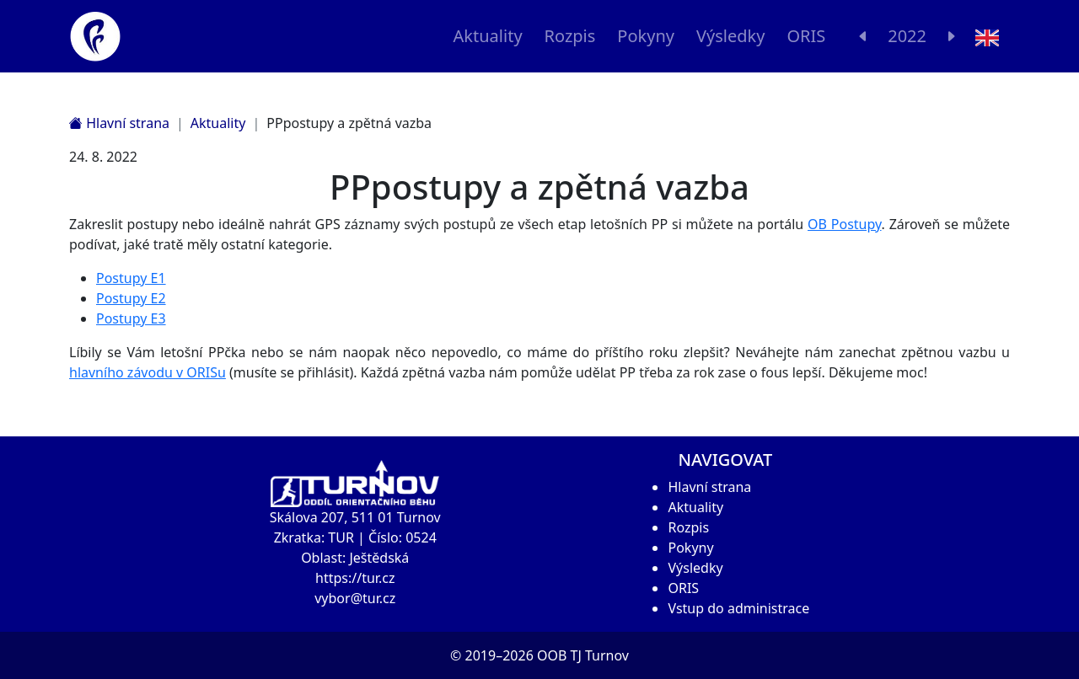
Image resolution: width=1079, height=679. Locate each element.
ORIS (805, 35)
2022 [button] (907, 35)
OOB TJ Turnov (583, 655)
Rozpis (570, 35)
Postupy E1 (131, 278)
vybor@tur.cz (354, 598)
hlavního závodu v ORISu (147, 372)
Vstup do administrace (738, 608)
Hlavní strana (119, 123)
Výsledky (730, 35)
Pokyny (645, 35)
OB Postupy (844, 224)
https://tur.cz (355, 578)
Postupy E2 (131, 298)
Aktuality (488, 35)
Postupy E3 (131, 318)
